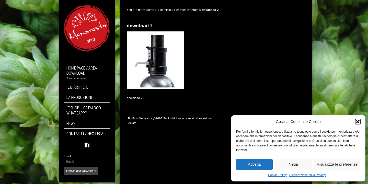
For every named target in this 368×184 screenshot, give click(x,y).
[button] (357, 121)
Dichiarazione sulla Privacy (307, 175)
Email (67, 156)
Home (150, 10)
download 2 (140, 25)
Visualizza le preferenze (337, 164)
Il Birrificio (164, 10)
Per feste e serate (186, 10)
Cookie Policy (277, 175)
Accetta (254, 164)
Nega (293, 164)
